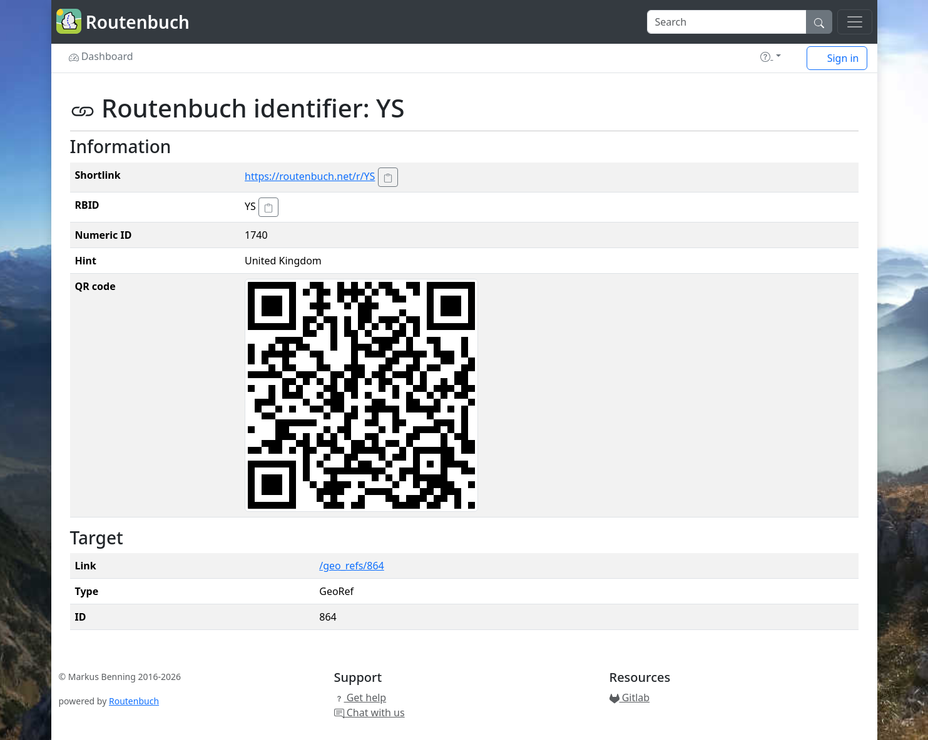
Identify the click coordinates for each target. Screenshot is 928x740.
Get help (360, 697)
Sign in (837, 58)
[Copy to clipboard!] (388, 177)
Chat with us (369, 712)
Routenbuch (134, 701)
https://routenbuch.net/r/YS (310, 176)
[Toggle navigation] (854, 21)
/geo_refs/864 (351, 565)
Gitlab (629, 697)
